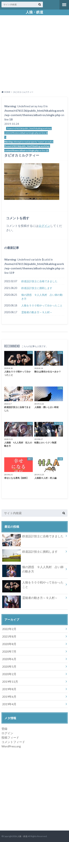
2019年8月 (9, 689)
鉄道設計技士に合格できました (39, 281)
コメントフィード (13, 742)
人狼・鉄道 (34, 12)
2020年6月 (9, 659)
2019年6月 (9, 696)
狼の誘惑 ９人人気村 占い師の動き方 (42, 296)
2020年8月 (9, 644)
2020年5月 (9, 666)
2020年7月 (9, 651)
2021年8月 (9, 636)
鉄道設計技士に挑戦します (36, 288)
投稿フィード (10, 737)
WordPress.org (11, 746)
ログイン (44, 225)
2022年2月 (9, 629)
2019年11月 (10, 681)
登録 (4, 728)
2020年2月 (9, 674)
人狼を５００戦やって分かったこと (42, 305)
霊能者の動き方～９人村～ (36, 312)
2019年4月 (9, 704)
